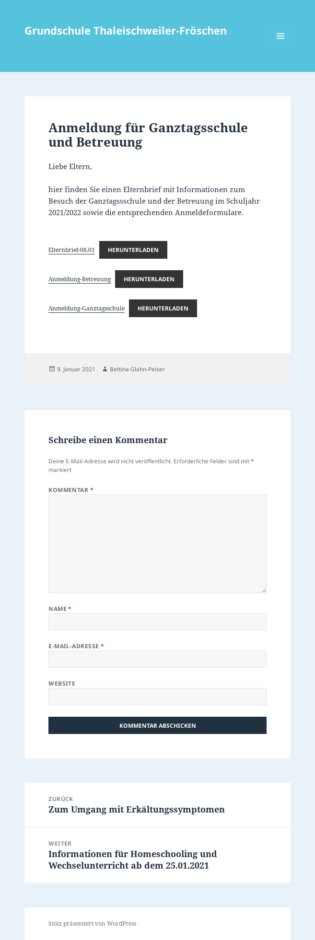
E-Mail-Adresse (76, 646)
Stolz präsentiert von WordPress (92, 923)
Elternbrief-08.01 (71, 250)
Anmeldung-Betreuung (79, 279)
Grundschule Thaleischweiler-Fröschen (125, 30)
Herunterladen (133, 250)
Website (61, 683)
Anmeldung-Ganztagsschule (86, 308)
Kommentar (70, 490)
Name (60, 609)
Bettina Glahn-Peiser (137, 369)
